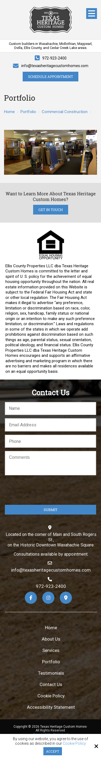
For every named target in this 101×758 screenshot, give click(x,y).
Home (9, 111)
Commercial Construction (65, 111)
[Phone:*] (50, 441)
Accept (52, 751)
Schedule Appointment (50, 76)
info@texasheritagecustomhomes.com (54, 66)
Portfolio (28, 111)
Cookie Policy (74, 743)
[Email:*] (50, 424)
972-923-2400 (54, 58)
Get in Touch (51, 209)
